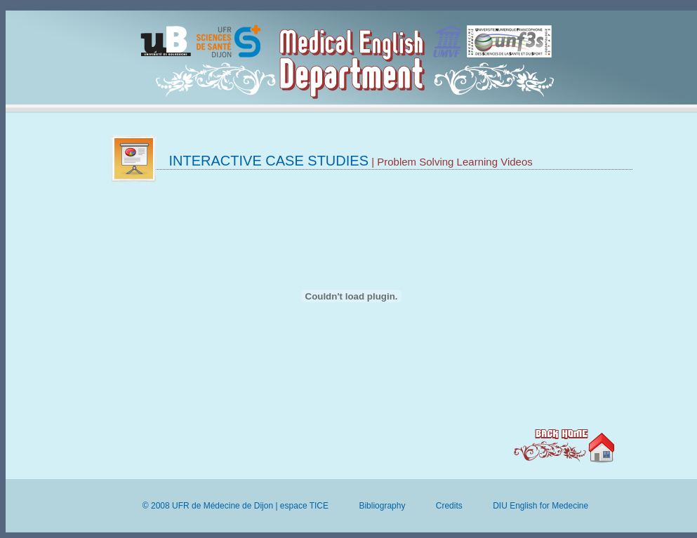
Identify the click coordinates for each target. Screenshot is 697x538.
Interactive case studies (269, 160)
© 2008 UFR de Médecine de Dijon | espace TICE (235, 506)
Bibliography (382, 506)
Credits (449, 506)
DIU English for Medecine (540, 506)
